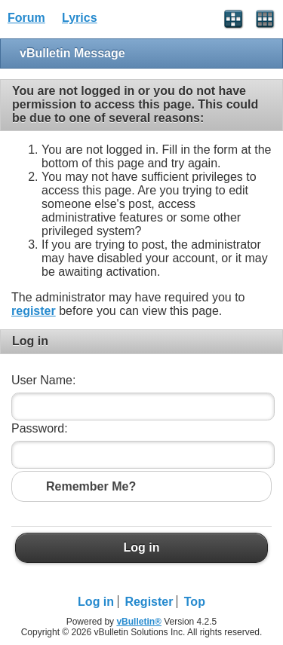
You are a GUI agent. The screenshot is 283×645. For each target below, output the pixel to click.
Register (149, 601)
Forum (26, 17)
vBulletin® (138, 621)
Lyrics (79, 17)
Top (194, 601)
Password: (39, 428)
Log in (141, 547)
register (33, 310)
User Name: (43, 380)
